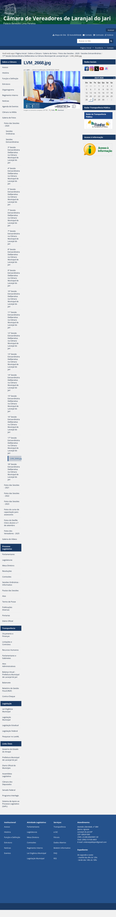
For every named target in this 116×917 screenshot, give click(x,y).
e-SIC (56, 832)
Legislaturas (32, 832)
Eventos (7, 853)
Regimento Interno (35, 848)
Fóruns (56, 837)
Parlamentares (33, 826)
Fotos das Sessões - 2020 (68, 53)
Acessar (111, 30)
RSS (55, 858)
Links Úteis (7, 743)
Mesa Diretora (33, 837)
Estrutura (8, 842)
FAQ (55, 853)
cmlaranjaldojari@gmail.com (95, 842)
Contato (88, 35)
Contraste (99, 35)
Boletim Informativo (62, 848)
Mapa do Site (60, 35)
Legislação (7, 703)
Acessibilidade (75, 35)
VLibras (110, 35)
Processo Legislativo (7, 547)
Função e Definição (12, 837)
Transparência (8, 628)
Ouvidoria (99, 48)
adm (28, 70)
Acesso (7, 826)
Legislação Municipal (35, 858)
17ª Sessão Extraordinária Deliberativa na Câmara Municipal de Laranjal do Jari (35, 56)
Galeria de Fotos (50, 53)
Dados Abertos (60, 842)
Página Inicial (85, 48)
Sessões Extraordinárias (91, 53)
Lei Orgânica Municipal (36, 853)
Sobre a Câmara (34, 53)
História (7, 832)
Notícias (7, 848)
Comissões (31, 842)
